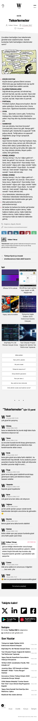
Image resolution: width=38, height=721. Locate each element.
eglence (7, 224)
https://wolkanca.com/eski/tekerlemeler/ (15, 227)
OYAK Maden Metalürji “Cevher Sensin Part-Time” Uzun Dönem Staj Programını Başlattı (15, 684)
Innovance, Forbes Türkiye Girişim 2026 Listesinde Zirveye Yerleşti (15, 677)
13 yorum (20, 28)
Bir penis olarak (19, 364)
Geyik (19, 15)
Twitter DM (13, 630)
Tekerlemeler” (19, 409)
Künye (25, 709)
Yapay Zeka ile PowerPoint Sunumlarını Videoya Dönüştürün (15, 658)
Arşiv (10, 709)
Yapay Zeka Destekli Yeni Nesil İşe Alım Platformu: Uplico (14, 690)
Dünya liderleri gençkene (19, 374)
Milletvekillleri (19, 355)
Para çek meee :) (19, 378)
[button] (10, 619)
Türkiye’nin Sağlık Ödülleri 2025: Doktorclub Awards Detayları (12, 644)
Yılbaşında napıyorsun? (19, 369)
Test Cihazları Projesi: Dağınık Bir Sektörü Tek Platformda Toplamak (15, 653)
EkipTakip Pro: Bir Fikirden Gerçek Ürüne (15, 649)
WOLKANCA (19, 5)
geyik (13, 224)
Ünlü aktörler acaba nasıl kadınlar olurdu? (19, 388)
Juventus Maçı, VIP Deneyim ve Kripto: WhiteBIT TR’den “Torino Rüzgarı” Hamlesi (15, 670)
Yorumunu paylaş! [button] (19, 586)
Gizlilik (17, 709)
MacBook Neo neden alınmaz (11, 695)
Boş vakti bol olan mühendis (19, 383)
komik (19, 224)
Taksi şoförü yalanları (19, 360)
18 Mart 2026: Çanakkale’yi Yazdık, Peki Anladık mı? (15, 664)
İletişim (34, 709)
